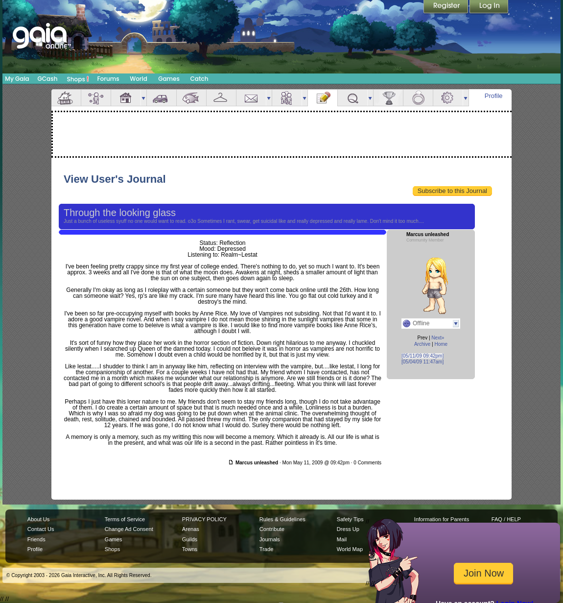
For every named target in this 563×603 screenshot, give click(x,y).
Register (446, 7)
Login (489, 7)
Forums (108, 78)
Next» (437, 337)
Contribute (271, 529)
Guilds (189, 539)
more (143, 98)
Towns (189, 549)
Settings (448, 98)
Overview (66, 98)
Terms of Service (125, 519)
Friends (287, 98)
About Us (38, 519)
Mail (251, 98)
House (126, 98)
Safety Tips (350, 519)
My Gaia (17, 78)
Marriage (418, 98)
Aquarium (191, 98)
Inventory (221, 98)
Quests (352, 98)
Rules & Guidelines (282, 519)
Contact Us (40, 529)
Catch (199, 78)
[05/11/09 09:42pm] (422, 356)
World (138, 78)
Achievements (388, 98)
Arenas (190, 529)
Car (161, 98)
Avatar (96, 98)
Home (440, 344)
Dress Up (348, 529)
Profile (494, 95)
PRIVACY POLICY (204, 519)
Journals (269, 539)
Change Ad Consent (129, 529)
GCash (48, 78)
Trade (266, 549)
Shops (78, 79)
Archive (422, 344)
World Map (350, 549)
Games (169, 78)
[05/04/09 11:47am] (422, 361)
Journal (322, 98)
